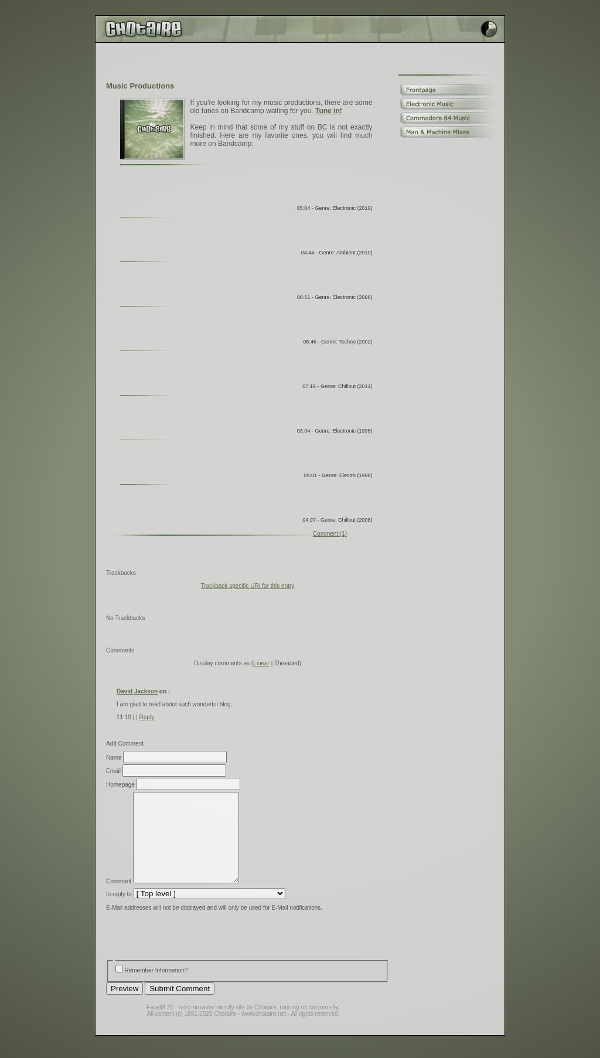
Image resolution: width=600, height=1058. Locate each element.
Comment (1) (330, 533)
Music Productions (140, 85)
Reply (147, 717)
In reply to (119, 912)
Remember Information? (156, 988)
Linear (261, 663)
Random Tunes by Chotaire (245, 326)
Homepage (120, 784)
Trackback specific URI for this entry (248, 586)
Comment (118, 899)
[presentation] (195, 955)
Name (114, 757)
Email (113, 771)
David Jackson (137, 691)
